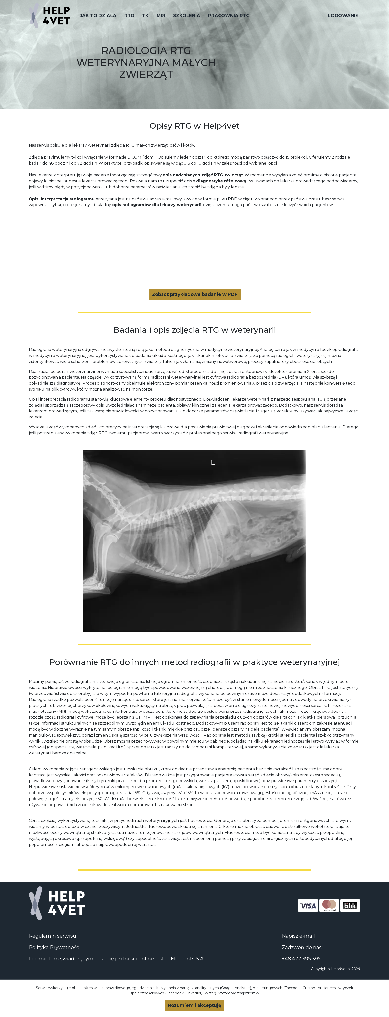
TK (145, 15)
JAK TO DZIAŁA (98, 15)
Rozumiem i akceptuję (194, 1005)
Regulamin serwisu (52, 936)
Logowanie (343, 15)
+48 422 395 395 (301, 959)
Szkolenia (186, 15)
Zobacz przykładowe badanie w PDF (194, 294)
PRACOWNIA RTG (229, 15)
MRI (161, 15)
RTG (129, 15)
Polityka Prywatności (55, 947)
